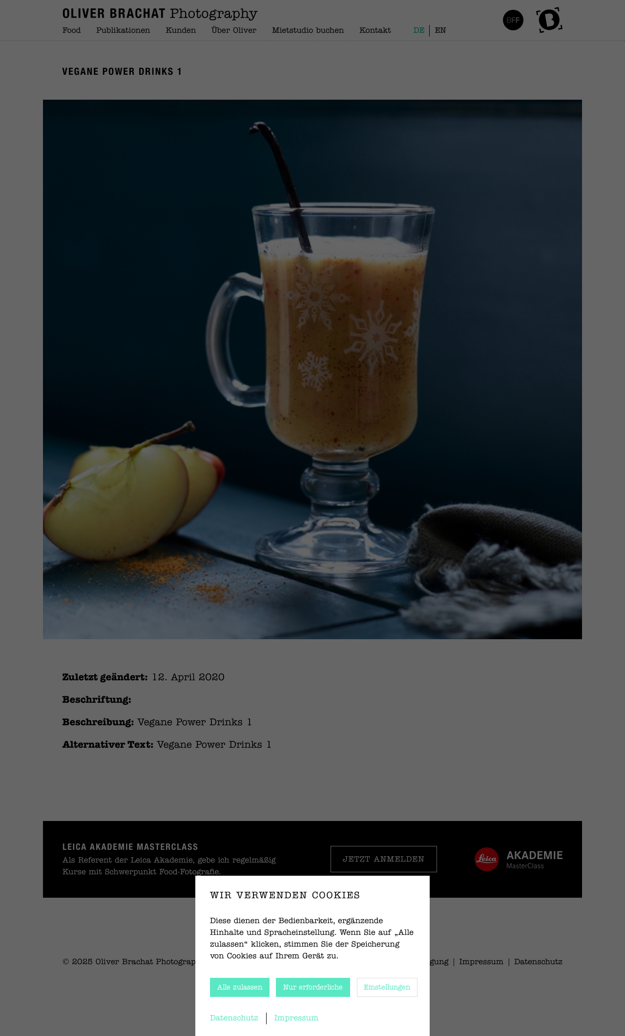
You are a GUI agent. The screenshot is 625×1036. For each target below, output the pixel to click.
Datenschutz (234, 1018)
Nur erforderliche (313, 987)
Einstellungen (387, 987)
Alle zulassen (239, 987)
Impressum (296, 1018)
